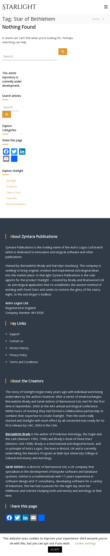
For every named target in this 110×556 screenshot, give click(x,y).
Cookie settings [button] (85, 543)
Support (14, 334)
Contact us (16, 341)
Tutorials (11, 198)
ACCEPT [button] (55, 549)
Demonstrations (16, 204)
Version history (19, 348)
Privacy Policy (18, 355)
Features (11, 186)
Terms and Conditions (23, 362)
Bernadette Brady (17, 434)
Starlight (11, 180)
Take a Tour (13, 192)
